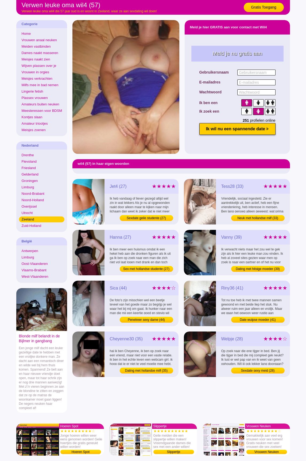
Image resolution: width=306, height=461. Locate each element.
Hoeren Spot (81, 452)
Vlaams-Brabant (34, 270)
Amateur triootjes (35, 123)
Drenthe (28, 155)
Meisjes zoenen (34, 130)
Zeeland (28, 219)
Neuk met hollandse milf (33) (257, 218)
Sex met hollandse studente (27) (146, 269)
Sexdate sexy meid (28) (257, 370)
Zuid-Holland (31, 226)
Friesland (29, 168)
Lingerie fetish (32, 91)
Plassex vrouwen (35, 98)
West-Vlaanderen (35, 277)
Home (26, 34)
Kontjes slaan (32, 117)
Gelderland (30, 174)
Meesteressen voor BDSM (42, 111)
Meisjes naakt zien (36, 59)
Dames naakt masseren (40, 53)
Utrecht (27, 213)
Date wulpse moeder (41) (258, 320)
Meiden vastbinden (36, 46)
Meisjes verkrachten (37, 79)
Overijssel (29, 206)
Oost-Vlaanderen (35, 264)
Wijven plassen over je (39, 66)
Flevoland (29, 161)
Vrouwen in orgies (35, 72)
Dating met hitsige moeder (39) (258, 269)
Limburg (28, 187)
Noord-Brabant (33, 194)
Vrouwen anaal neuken (39, 40)
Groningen (30, 181)
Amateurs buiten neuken (40, 104)
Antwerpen (30, 251)
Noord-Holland (33, 200)
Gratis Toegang (263, 7)
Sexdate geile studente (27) (146, 218)
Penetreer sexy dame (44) (146, 320)
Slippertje (173, 452)
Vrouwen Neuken (266, 452)
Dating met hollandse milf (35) (146, 370)
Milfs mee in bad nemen (40, 85)
